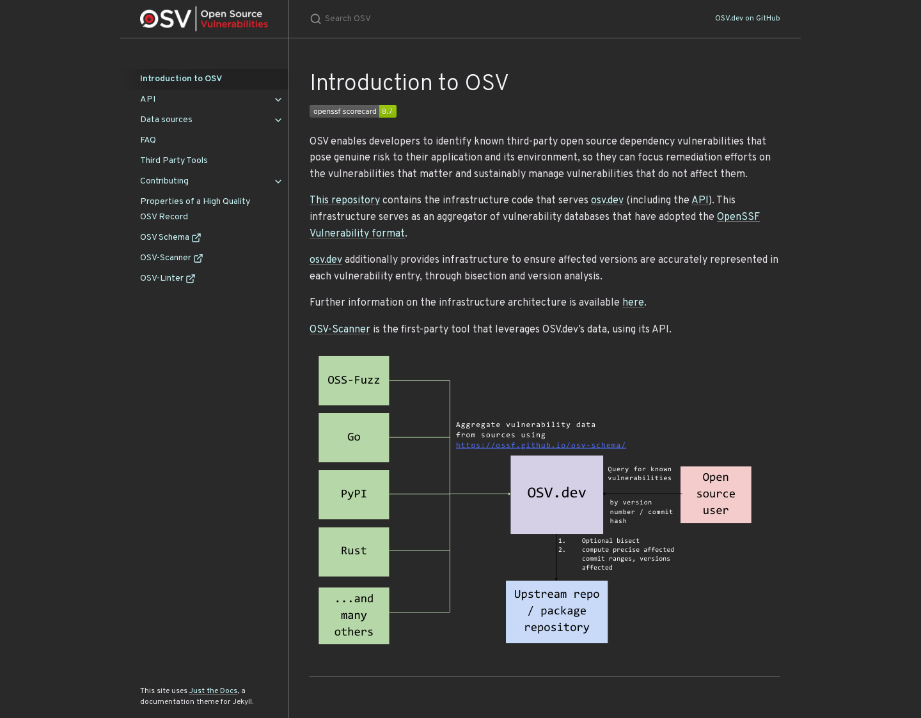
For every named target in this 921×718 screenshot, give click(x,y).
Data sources (166, 119)
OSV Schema (170, 237)
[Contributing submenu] (278, 181)
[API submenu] (278, 100)
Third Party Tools (174, 160)
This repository (345, 200)
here (633, 303)
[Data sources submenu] (278, 120)
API (147, 99)
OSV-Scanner (171, 258)
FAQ (148, 140)
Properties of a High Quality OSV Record (195, 209)
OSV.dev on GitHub (747, 18)
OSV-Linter (168, 278)
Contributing (164, 181)
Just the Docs (213, 691)
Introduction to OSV (181, 79)
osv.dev (607, 200)
